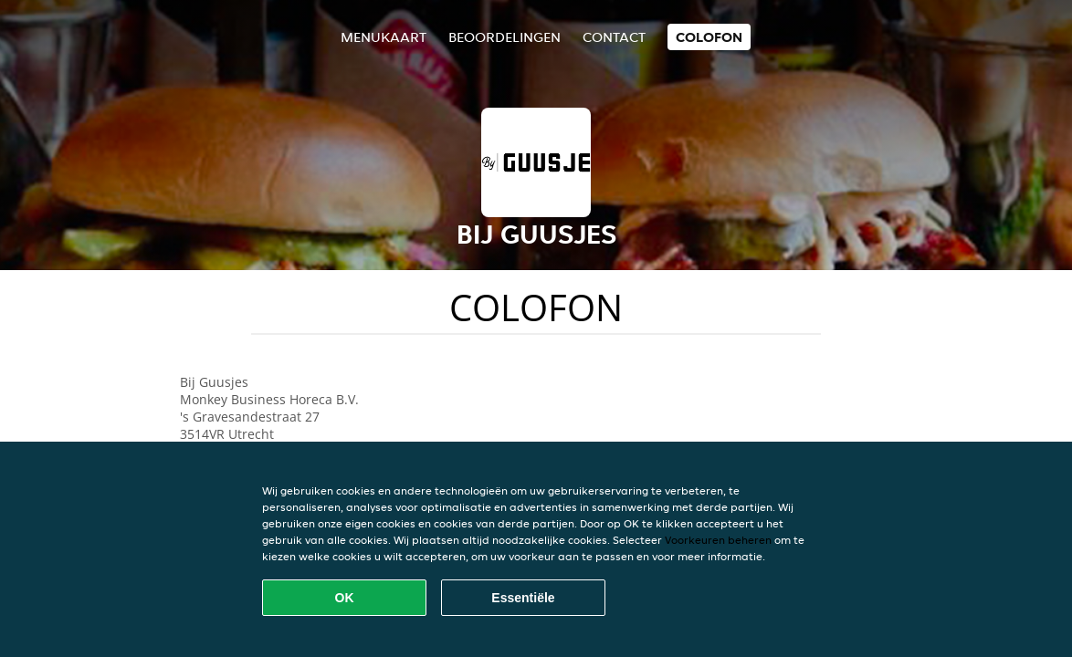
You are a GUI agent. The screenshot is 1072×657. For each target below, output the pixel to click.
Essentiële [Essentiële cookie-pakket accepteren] (522, 597)
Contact (614, 37)
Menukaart (383, 37)
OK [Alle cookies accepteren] (344, 597)
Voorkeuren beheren (718, 540)
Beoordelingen (504, 37)
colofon (709, 37)
